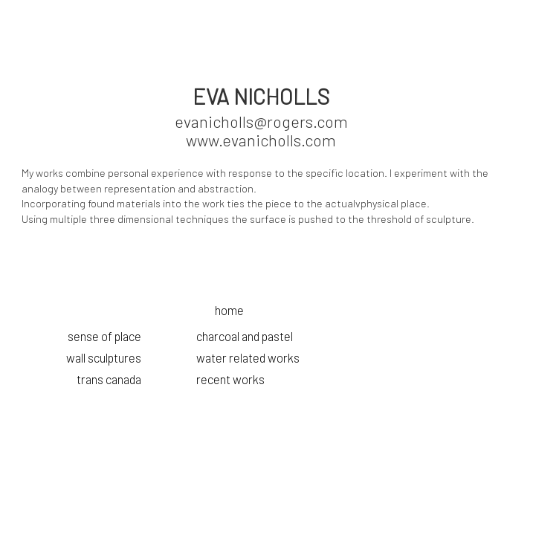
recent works (230, 379)
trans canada (109, 379)
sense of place (104, 335)
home (229, 309)
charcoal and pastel (244, 335)
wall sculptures (103, 357)
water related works (248, 357)
